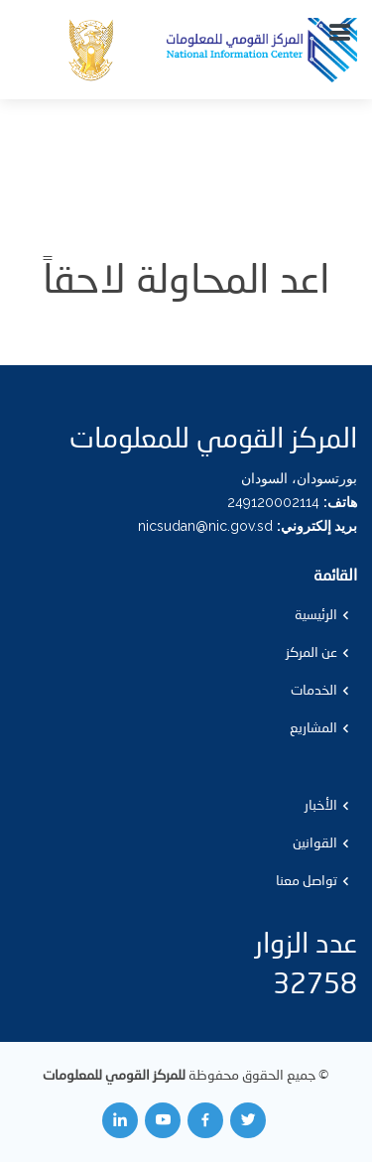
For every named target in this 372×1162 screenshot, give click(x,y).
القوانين (315, 843)
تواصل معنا (306, 881)
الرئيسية (316, 615)
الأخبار (321, 806)
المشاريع (313, 728)
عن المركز (311, 653)
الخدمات (314, 691)
